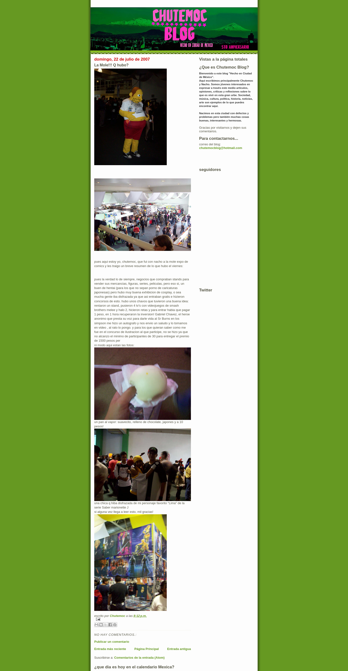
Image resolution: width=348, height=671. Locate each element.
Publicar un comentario (111, 641)
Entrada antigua (179, 649)
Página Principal (146, 649)
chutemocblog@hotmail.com (220, 148)
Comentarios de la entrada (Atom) (139, 657)
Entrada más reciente (110, 649)
